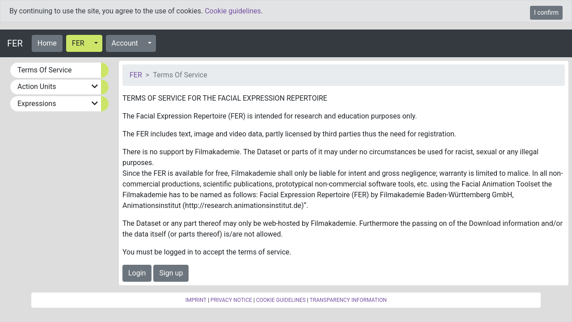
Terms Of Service (44, 70)
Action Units (36, 86)
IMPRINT (196, 300)
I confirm (546, 12)
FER (15, 43)
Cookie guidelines (233, 11)
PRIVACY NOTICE (231, 300)
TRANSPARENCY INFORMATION (348, 300)
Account (125, 43)
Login (137, 273)
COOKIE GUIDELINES (281, 300)
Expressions (36, 103)
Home (47, 43)
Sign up (171, 273)
